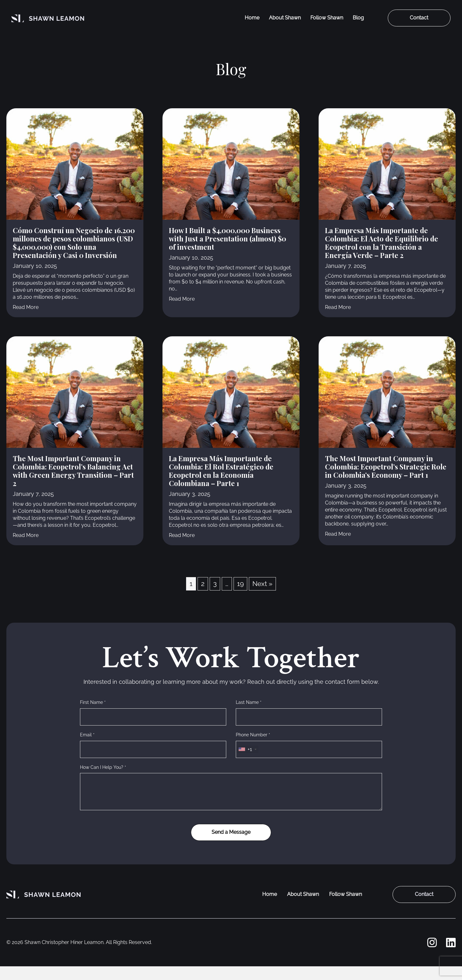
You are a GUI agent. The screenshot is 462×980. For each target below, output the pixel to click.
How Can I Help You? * (103, 767)
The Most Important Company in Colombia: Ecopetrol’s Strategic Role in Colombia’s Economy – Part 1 (385, 467)
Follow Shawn (326, 18)
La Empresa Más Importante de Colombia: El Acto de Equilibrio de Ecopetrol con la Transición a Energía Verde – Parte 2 (381, 242)
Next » (262, 584)
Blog (358, 18)
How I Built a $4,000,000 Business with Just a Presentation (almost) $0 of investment (227, 238)
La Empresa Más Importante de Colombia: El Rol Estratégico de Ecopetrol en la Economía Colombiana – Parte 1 (221, 471)
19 (240, 584)
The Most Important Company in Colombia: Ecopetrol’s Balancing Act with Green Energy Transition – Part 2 (73, 471)
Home (252, 18)
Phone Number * (253, 734)
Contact (419, 18)
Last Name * (249, 702)
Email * (87, 734)
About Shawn (285, 18)
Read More (26, 307)
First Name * (93, 702)
